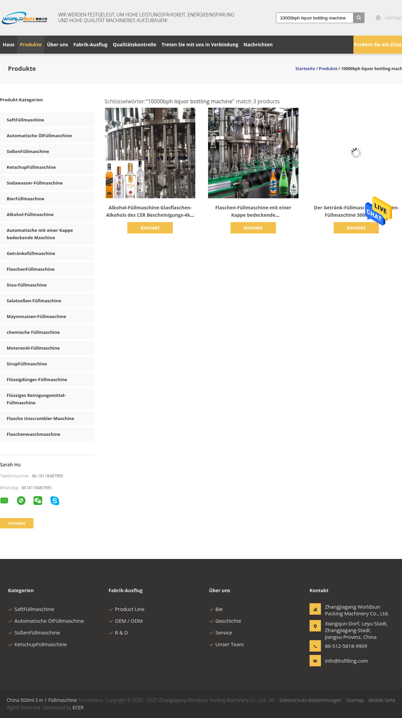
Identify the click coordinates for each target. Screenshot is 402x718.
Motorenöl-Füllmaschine (33, 348)
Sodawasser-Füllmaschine (35, 183)
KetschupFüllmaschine (31, 167)
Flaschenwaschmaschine (33, 434)
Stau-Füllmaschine (27, 285)
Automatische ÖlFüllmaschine (39, 136)
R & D (118, 632)
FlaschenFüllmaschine (31, 269)
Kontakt (150, 227)
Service (220, 632)
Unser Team (226, 644)
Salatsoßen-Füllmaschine (34, 301)
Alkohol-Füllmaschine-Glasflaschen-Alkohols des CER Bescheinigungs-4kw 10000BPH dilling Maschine (150, 214)
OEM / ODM (126, 620)
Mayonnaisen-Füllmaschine (36, 316)
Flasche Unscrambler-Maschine (40, 418)
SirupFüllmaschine (27, 364)
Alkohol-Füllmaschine (30, 214)
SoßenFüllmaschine (28, 151)
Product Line (126, 609)
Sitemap (355, 700)
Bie (216, 609)
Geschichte (225, 620)
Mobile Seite (381, 700)
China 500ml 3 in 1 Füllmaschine (42, 700)
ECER (77, 707)
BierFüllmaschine (25, 199)
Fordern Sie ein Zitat (377, 44)
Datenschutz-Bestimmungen (310, 700)
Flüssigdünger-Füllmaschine (37, 379)
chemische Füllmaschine (33, 332)
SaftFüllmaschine (25, 120)
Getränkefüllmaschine (31, 253)
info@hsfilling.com (346, 660)
